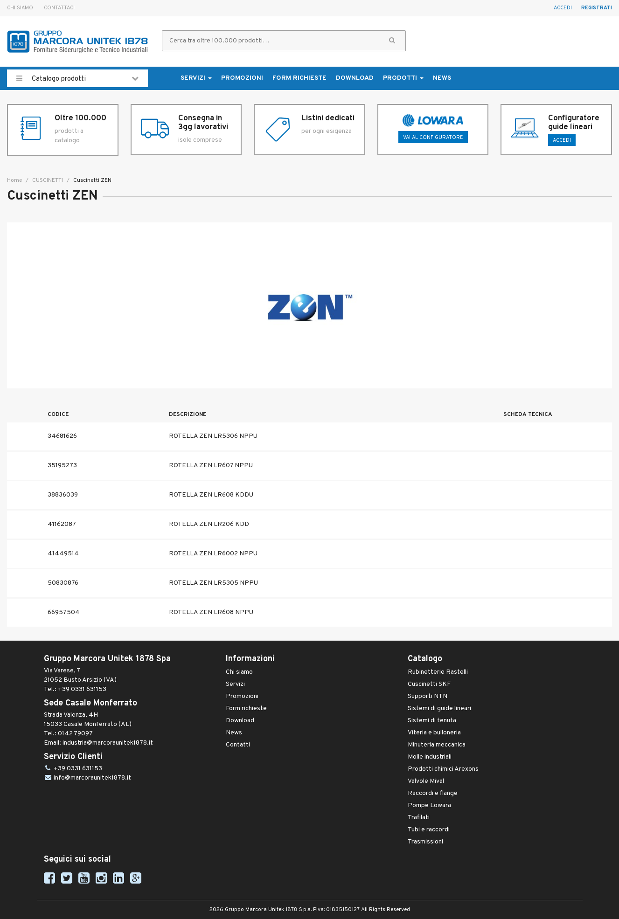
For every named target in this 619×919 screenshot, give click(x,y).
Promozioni (242, 78)
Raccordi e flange (433, 793)
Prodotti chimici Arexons (443, 769)
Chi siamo (20, 8)
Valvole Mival (426, 781)
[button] (392, 40)
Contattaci (59, 8)
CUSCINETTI (47, 180)
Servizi (235, 684)
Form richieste (299, 78)
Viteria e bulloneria (434, 733)
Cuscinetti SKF (429, 684)
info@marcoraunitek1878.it (92, 778)
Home (14, 180)
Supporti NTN (427, 696)
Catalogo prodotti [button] (77, 78)
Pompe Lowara (429, 805)
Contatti (238, 745)
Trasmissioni (425, 842)
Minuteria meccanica (437, 745)
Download (355, 78)
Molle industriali (430, 757)
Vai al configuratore (433, 137)
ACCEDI (562, 140)
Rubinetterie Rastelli (438, 672)
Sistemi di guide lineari (439, 708)
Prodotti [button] (403, 78)
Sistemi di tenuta (432, 721)
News (442, 78)
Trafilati (419, 818)
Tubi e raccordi (429, 830)
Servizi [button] (196, 78)
